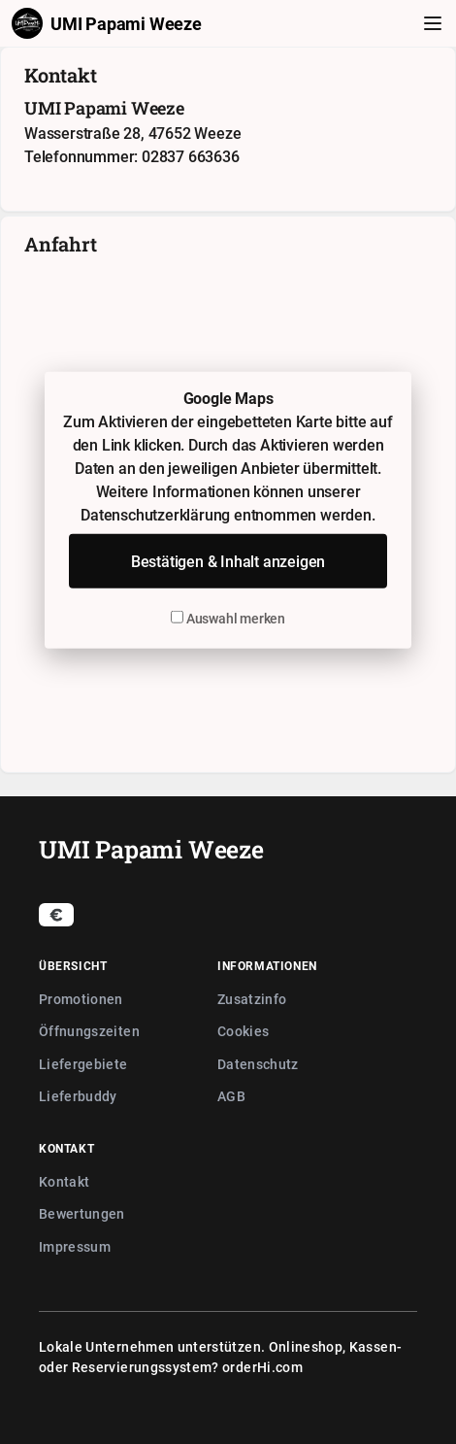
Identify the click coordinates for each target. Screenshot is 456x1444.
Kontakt (64, 1181)
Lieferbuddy (78, 1096)
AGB (231, 1096)
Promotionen (81, 999)
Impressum (75, 1246)
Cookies (243, 1031)
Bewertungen (82, 1213)
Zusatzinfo (252, 999)
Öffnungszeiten (89, 1031)
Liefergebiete (83, 1064)
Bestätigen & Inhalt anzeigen (228, 561)
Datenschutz (258, 1064)
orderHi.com (262, 1367)
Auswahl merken (228, 618)
